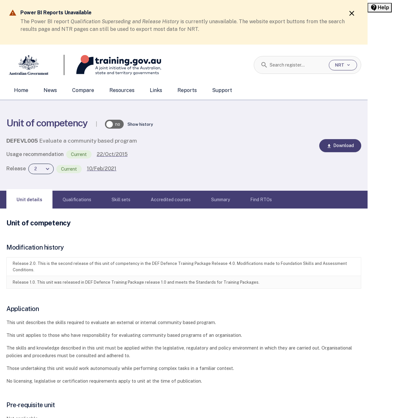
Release (16, 169)
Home (21, 90)
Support (222, 90)
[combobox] (297, 64)
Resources (122, 90)
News (50, 90)
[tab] (29, 200)
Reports (187, 90)
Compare (83, 90)
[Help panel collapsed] (380, 7)
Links (156, 90)
